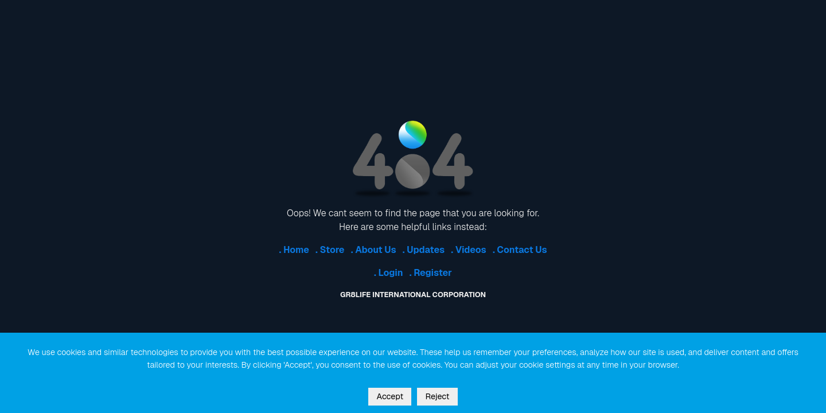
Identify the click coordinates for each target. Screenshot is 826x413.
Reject (437, 396)
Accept (390, 396)
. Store (329, 250)
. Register (431, 273)
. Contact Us (520, 250)
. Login (388, 273)
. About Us (373, 250)
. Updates (424, 250)
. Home (294, 250)
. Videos (468, 250)
